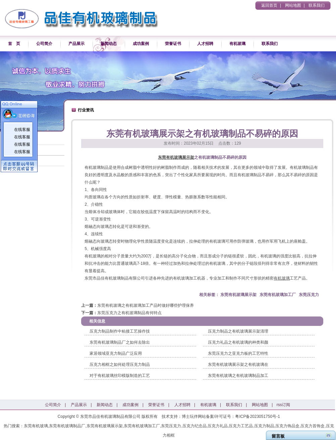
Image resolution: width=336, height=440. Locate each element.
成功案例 (141, 43)
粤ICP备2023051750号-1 (257, 416)
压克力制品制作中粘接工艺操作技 (120, 331)
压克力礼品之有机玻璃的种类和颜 (238, 342)
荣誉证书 (173, 43)
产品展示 (76, 43)
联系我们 (317, 5)
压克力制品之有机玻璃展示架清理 (238, 331)
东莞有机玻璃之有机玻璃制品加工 (238, 375)
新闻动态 (109, 43)
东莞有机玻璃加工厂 (278, 294)
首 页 (14, 43)
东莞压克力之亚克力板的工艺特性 (238, 353)
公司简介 (44, 43)
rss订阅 (283, 404)
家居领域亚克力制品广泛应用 (116, 353)
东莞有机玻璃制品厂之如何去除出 (120, 342)
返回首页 (269, 5)
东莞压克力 (309, 294)
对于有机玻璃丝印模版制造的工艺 (120, 375)
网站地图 (293, 5)
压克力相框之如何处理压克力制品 (120, 364)
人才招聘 (205, 43)
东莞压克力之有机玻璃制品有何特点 (129, 312)
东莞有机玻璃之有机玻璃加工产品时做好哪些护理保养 (145, 305)
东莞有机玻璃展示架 (176, 157)
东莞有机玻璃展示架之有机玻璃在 (238, 364)
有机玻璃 (237, 43)
